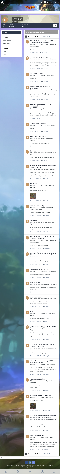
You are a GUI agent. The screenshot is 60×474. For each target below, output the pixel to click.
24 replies (46, 215)
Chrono (43, 59)
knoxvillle (43, 153)
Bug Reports (53, 284)
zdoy (42, 271)
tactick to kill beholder (37, 435)
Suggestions (53, 59)
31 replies (46, 374)
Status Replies (6, 43)
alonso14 (43, 437)
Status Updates (7, 40)
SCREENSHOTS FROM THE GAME (40, 395)
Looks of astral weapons (38, 123)
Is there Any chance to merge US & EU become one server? (42, 361)
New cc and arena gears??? (38, 136)
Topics (4, 51)
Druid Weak (33, 151)
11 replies (44, 131)
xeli (41, 125)
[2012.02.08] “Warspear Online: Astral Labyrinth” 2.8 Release (42, 237)
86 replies (46, 430)
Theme (29, 465)
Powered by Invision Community (30, 467)
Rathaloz (32, 44)
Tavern (51, 397)
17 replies (46, 179)
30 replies (44, 68)
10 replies (46, 277)
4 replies (44, 146)
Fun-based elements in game (39, 57)
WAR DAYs (33, 184)
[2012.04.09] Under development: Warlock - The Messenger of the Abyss (43, 41)
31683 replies (47, 410)
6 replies (45, 449)
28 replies (46, 201)
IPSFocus (16, 465)
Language (23, 465)
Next (36, 36)
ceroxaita (43, 207)
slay (42, 75)
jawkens (43, 381)
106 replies (43, 52)
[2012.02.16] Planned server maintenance (43, 253)
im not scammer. (35, 282)
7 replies (46, 390)
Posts (4, 54)
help (31, 311)
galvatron (43, 138)
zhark (42, 397)
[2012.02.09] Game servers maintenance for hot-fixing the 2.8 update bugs (43, 416)
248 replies (46, 248)
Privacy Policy (35, 465)
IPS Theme (10, 465)
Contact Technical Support (46, 465)
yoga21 (43, 328)
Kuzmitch (43, 44)
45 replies (44, 81)
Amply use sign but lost (37, 379)
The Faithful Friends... (37, 74)
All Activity (5, 32)
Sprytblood (44, 185)
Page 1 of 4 (46, 36)
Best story (51, 75)
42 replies (46, 264)
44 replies (44, 160)
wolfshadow (44, 313)
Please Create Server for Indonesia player (43, 326)
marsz (42, 284)
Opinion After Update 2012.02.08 (40, 269)
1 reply (45, 321)
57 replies (44, 99)
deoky (42, 169)
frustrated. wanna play (37, 206)
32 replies (46, 339)
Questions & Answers (36, 209)
